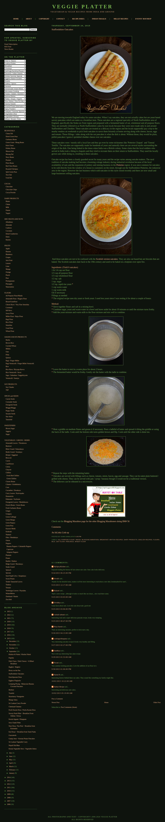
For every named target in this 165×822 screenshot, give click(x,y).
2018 (9, 628)
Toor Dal (9, 175)
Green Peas (9, 526)
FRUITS (7, 246)
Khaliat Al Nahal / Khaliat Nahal (20, 654)
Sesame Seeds (10, 414)
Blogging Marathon (90, 539)
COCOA (7, 184)
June (11, 756)
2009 (9, 794)
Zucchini (9, 599)
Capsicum (10, 549)
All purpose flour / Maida (69, 539)
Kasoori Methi (10, 529)
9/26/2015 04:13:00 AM (61, 633)
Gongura (9, 514)
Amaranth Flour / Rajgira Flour (16, 299)
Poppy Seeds (10, 411)
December (12, 641)
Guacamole (12, 735)
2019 (9, 625)
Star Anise (9, 416)
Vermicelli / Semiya (12, 378)
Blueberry (9, 254)
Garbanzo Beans (11, 139)
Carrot (8, 461)
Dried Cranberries (12, 234)
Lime (7, 266)
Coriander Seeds (11, 402)
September (13, 651)
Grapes (8, 257)
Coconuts (9, 231)
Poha (7, 355)
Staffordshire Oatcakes (16, 674)
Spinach (8, 570)
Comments (56, 527)
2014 (9, 777)
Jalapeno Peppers (12, 552)
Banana (8, 251)
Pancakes (70, 541)
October (12, 648)
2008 (9, 798)
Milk (7, 207)
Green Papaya (10, 523)
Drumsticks (9, 496)
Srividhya (57, 603)
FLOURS (7, 293)
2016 (9, 635)
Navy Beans (10, 157)
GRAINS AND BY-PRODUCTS (15, 337)
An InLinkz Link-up (60, 532)
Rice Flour (9, 322)
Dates (8, 237)
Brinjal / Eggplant (12, 455)
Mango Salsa (13, 700)
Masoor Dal (10, 151)
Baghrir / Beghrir (14, 667)
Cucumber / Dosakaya (13, 490)
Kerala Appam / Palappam (17, 719)
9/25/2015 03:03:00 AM (61, 597)
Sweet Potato (10, 579)
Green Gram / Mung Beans (15, 142)
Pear (7, 278)
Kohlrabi (9, 532)
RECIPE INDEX (78, 19)
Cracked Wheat (11, 346)
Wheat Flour (10, 331)
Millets (8, 349)
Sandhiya (57, 651)
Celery (8, 467)
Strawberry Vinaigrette (16, 696)
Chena (8, 204)
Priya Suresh (58, 627)
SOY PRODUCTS (10, 384)
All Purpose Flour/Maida (14, 296)
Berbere (11, 690)
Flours (156, 539)
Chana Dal (9, 133)
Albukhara (9, 222)
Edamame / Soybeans (13, 499)
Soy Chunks (10, 387)
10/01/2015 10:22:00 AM (62, 681)
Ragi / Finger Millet (12, 361)
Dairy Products (130, 539)
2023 (9, 611)
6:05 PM (78, 536)
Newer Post (55, 702)
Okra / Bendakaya (12, 537)
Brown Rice (10, 343)
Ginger (8, 511)
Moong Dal (9, 154)
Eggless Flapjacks (15, 680)
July (10, 753)
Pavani (56, 663)
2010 (9, 791)
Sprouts (8, 573)
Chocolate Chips (11, 189)
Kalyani (56, 591)
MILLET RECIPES (121, 19)
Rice (7, 366)
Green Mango (10, 520)
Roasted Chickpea (12, 169)
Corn (7, 487)
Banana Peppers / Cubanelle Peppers (19, 546)
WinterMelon (10, 593)
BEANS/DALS (9, 131)
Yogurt (8, 213)
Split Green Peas (11, 172)
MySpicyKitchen (59, 567)
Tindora (8, 585)
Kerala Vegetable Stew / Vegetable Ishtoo (23, 749)
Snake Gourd (10, 567)
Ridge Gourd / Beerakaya (14, 564)
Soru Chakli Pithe (15, 723)
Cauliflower (10, 464)
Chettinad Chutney (15, 707)
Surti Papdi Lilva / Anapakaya (16, 576)
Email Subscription (10, 44)
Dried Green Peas (12, 136)
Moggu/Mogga (11, 408)
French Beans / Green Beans (15, 505)
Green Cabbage (11, 517)
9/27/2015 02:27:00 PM (61, 645)
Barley (8, 340)
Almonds (9, 225)
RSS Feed (7, 47)
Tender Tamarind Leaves (14, 582)
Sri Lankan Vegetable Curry (18, 742)
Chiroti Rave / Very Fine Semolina (17, 305)
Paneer (8, 210)
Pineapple (9, 284)
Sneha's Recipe (59, 687)
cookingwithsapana (60, 639)
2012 (9, 784)
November (13, 645)
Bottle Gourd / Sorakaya (14, 452)
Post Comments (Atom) (69, 707)
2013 (9, 781)
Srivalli (56, 579)
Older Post (157, 702)
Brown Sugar (10, 428)
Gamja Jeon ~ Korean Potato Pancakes (22, 739)
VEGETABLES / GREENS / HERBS (17, 440)
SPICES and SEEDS (11, 396)
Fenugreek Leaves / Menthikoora (17, 502)
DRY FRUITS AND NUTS (13, 219)
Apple (8, 248)
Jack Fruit (9, 260)
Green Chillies (11, 478)
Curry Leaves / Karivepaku (15, 493)
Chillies (8, 473)
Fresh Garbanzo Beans (13, 508)
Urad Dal (9, 178)
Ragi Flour (9, 319)
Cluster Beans (10, 481)
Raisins (8, 240)
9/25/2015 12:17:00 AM (61, 585)
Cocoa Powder (11, 192)
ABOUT (29, 19)
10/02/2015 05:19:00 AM (62, 693)
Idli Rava (9, 310)
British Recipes (116, 539)
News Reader (8, 49)
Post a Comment (57, 699)
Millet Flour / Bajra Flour (14, 316)
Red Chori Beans (11, 166)
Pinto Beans (10, 163)
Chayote (8, 470)
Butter (8, 201)
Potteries (120, 165)
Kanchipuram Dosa (15, 677)
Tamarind (9, 419)
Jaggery (8, 431)
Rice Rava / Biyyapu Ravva (15, 369)
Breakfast (104, 539)
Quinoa (8, 358)
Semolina (9, 325)
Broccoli (9, 458)
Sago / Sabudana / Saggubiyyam (17, 375)
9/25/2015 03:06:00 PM (61, 609)
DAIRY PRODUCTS (11, 198)
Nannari (8, 535)
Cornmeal (9, 308)
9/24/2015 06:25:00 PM (61, 573)
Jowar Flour (10, 313)
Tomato (8, 588)
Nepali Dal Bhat (14, 745)
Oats (7, 352)
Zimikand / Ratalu (12, 596)
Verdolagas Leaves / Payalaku (16, 591)
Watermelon (10, 287)
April (11, 763)
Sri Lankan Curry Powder (17, 703)
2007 (9, 801)
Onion (8, 540)
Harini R (57, 675)
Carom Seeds (10, 399)
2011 (9, 787)
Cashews (9, 228)
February (12, 770)
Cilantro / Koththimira (13, 484)
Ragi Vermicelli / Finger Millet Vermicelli (20, 363)
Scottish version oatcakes (107, 259)
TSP (7, 390)
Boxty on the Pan (14, 670)
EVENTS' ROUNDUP (143, 19)
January (12, 773)
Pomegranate (10, 281)
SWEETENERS (9, 425)
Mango (8, 269)
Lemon (8, 263)
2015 (9, 638)
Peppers (8, 543)
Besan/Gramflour (11, 302)
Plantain (8, 555)
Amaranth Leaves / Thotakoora (16, 443)
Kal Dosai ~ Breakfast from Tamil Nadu (22, 732)
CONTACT (60, 19)
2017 (9, 632)
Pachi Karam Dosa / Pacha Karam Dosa (22, 710)
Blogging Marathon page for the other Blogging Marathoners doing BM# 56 (97, 521)
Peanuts (8, 160)
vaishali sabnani (59, 615)
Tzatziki (11, 693)
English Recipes (145, 539)
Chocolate (9, 187)
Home (106, 702)
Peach (8, 275)
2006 (9, 804)
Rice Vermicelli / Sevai (13, 372)
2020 (9, 621)
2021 (9, 618)
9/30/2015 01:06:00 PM (61, 669)
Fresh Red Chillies (13, 475)
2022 (9, 615)
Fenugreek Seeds (11, 405)
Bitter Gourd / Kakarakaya (15, 449)
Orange (8, 272)
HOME (16, 19)
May (11, 760)
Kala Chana (10, 145)
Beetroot (9, 446)
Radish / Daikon (11, 561)
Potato (8, 558)
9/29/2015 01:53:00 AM (61, 657)
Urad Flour (9, 328)
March (11, 766)
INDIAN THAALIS (99, 19)
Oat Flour (60, 541)
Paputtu (11, 658)
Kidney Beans (10, 148)
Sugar (8, 434)
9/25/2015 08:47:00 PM (61, 621)
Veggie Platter (82, 6)
